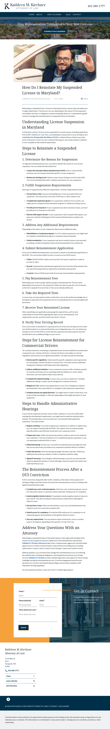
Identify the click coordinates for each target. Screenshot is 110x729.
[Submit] (23, 627)
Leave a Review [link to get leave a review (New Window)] (20, 681)
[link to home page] (24, 6)
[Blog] (68, 14)
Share (84, 99)
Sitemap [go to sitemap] (53, 706)
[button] (44, 14)
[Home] (31, 14)
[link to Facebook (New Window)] (8, 699)
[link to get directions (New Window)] (20, 662)
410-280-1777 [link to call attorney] (12, 670)
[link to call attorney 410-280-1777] (96, 6)
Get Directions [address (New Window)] (20, 685)
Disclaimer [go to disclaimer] (64, 706)
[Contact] (77, 14)
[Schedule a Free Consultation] (55, 31)
